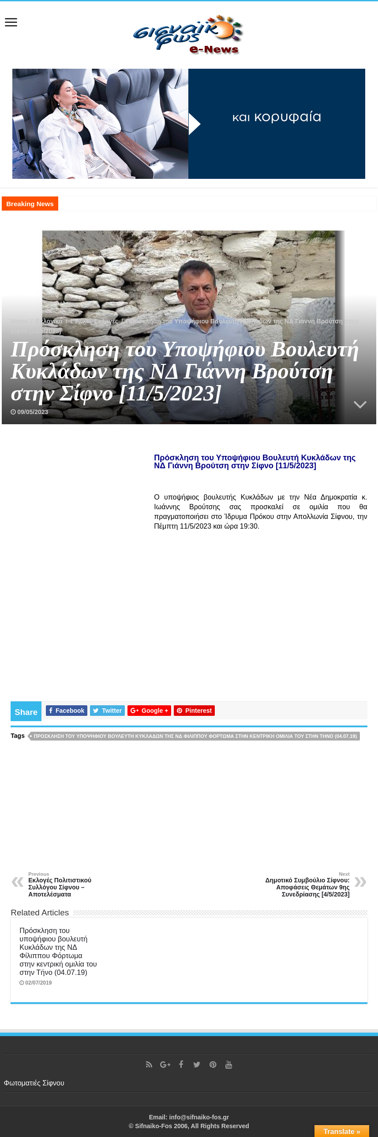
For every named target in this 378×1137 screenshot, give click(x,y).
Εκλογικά (49, 321)
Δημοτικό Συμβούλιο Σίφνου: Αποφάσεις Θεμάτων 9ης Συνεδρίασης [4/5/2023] (304, 884)
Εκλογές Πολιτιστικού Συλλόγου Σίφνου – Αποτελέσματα (73, 884)
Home (19, 321)
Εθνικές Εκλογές (94, 321)
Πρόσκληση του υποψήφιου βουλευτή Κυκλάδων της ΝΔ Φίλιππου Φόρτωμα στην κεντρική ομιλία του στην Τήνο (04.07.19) (195, 736)
